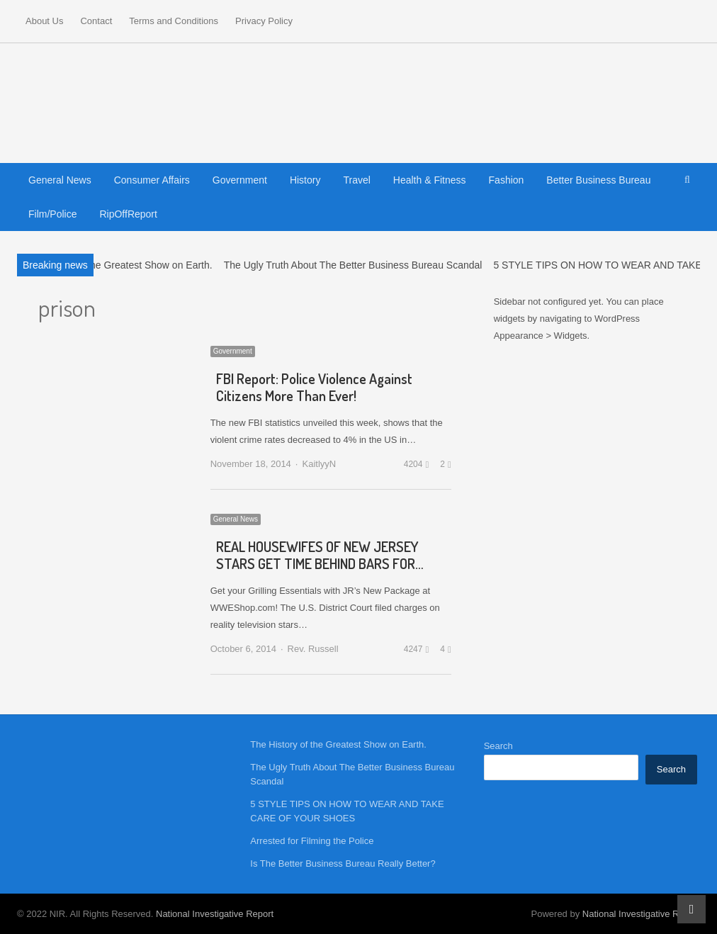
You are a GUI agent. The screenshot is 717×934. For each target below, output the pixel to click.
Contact (96, 21)
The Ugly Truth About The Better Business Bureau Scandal (353, 265)
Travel (356, 180)
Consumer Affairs (152, 180)
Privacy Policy (264, 21)
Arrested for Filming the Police (311, 840)
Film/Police (52, 214)
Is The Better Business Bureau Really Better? (342, 863)
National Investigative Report (214, 913)
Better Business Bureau (598, 180)
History (305, 180)
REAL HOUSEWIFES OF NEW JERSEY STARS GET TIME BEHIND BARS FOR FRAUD (317, 563)
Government (240, 180)
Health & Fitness (429, 180)
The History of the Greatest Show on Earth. (118, 265)
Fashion (506, 180)
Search (498, 746)
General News (59, 180)
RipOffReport (128, 214)
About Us (44, 21)
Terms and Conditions (173, 21)
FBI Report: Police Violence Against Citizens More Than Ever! (314, 387)
